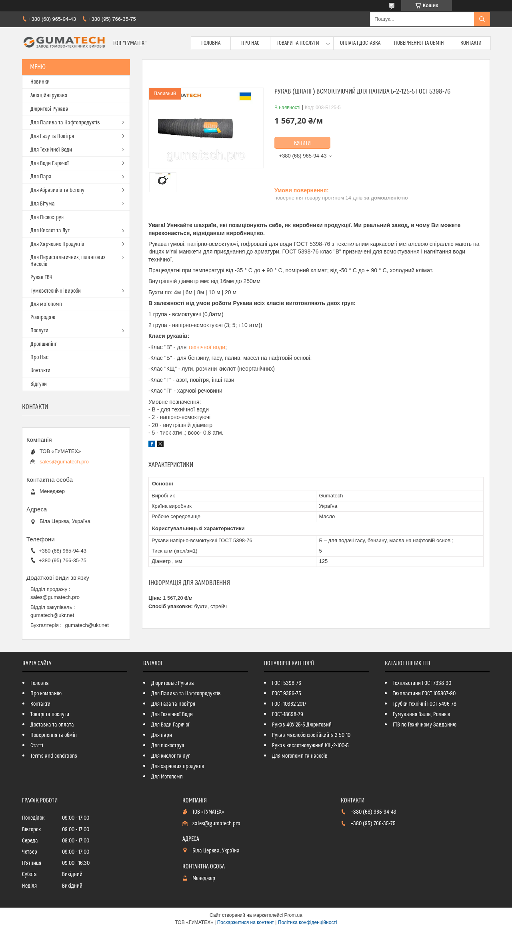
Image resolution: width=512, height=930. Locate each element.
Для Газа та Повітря (173, 704)
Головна (210, 43)
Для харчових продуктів (177, 766)
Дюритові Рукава (49, 109)
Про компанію (46, 694)
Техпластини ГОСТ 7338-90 (422, 683)
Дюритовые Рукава (172, 683)
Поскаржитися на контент (245, 922)
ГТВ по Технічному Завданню (424, 725)
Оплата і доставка (360, 43)
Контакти (471, 43)
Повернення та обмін (419, 43)
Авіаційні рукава (49, 95)
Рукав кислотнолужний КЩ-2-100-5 (310, 745)
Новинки (40, 82)
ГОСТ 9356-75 (286, 694)
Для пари (161, 735)
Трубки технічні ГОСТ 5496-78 (424, 704)
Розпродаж (42, 317)
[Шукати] (482, 19)
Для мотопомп (46, 304)
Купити (302, 143)
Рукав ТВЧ (41, 277)
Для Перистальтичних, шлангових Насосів (68, 260)
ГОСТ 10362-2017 (289, 704)
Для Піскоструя (47, 217)
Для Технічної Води (51, 150)
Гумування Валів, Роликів (421, 714)
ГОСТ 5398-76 (286, 683)
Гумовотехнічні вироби (55, 291)
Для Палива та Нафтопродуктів (65, 123)
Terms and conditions (53, 756)
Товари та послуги (298, 43)
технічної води (206, 347)
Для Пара (41, 177)
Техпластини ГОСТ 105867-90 (424, 694)
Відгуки (38, 384)
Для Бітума (42, 204)
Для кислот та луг (170, 756)
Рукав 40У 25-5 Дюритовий (302, 725)
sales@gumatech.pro (64, 462)
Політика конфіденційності (307, 922)
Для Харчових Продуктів (57, 244)
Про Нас (250, 43)
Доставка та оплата (52, 725)
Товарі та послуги (49, 714)
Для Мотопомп (167, 777)
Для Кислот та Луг (50, 231)
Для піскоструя (167, 745)
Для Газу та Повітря (52, 136)
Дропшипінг (43, 344)
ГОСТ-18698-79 (287, 714)
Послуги (39, 330)
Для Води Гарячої (49, 163)
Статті (36, 745)
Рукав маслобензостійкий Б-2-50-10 (311, 735)
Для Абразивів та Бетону (57, 190)
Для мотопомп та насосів (300, 756)
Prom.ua (293, 915)
